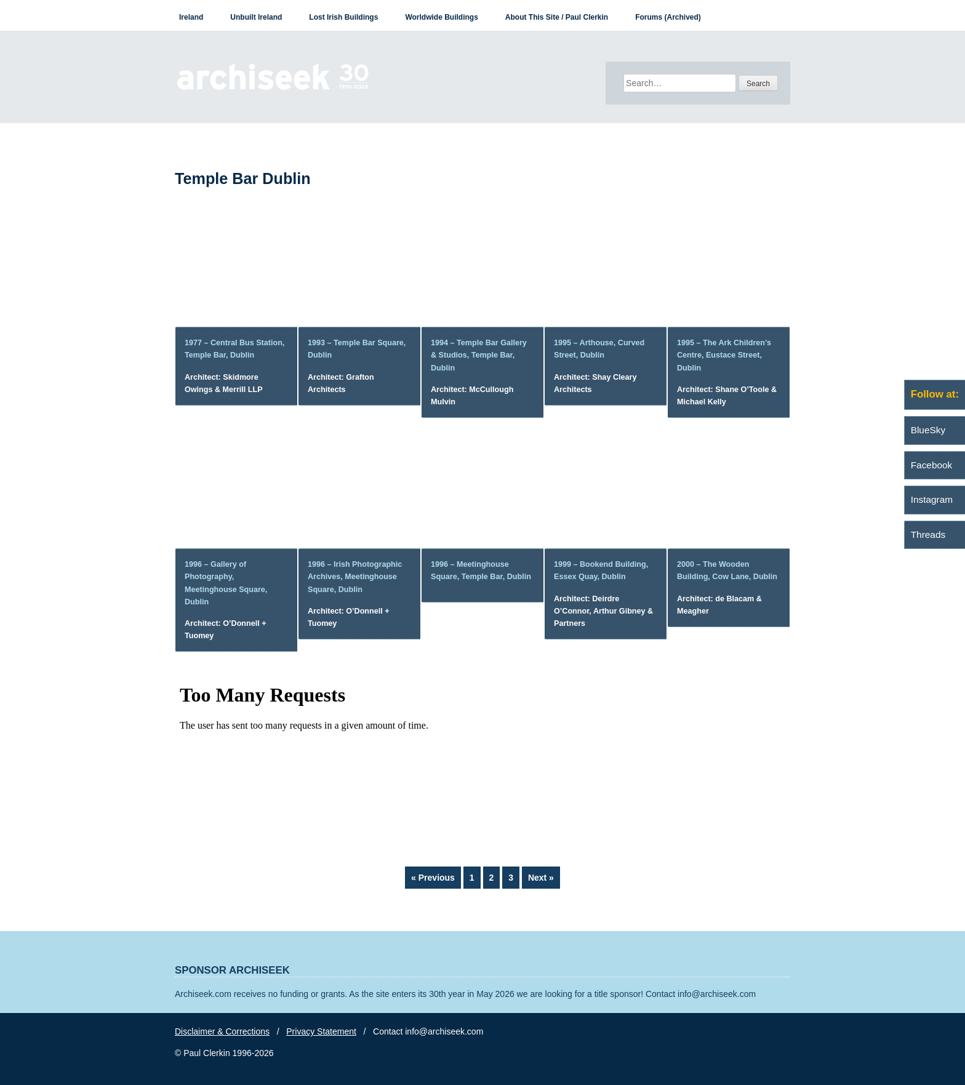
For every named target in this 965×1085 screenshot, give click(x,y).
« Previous (433, 878)
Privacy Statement (321, 1031)
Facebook (932, 465)
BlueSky (928, 430)
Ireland (191, 17)
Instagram (932, 499)
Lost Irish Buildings (343, 17)
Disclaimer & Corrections (222, 1031)
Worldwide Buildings (441, 17)
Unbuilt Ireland (256, 17)
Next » (541, 878)
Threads (928, 534)
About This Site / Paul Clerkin (556, 17)
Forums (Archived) (668, 17)
